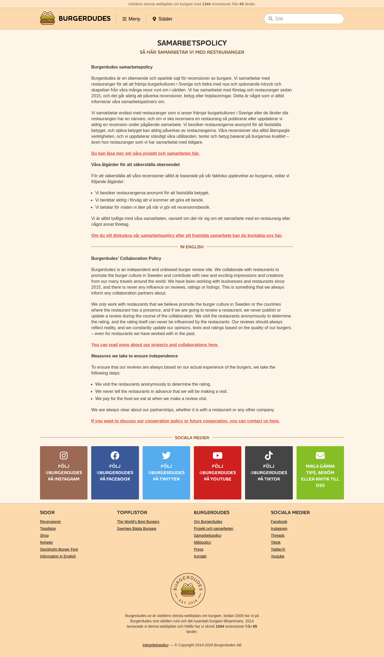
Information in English (58, 556)
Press (198, 549)
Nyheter (46, 542)
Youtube (278, 556)
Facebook (279, 521)
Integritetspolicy (156, 645)
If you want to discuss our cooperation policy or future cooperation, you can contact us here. (185, 421)
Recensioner (50, 521)
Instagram (279, 528)
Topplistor (48, 528)
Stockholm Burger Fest (59, 549)
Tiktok (276, 542)
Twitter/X (278, 549)
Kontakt (200, 556)
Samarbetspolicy (208, 535)
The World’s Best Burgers (138, 521)
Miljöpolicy (202, 542)
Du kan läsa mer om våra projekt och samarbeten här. (145, 153)
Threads (278, 535)
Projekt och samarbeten (213, 528)
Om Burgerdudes (208, 521)
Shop (44, 535)
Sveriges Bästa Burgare (137, 528)
